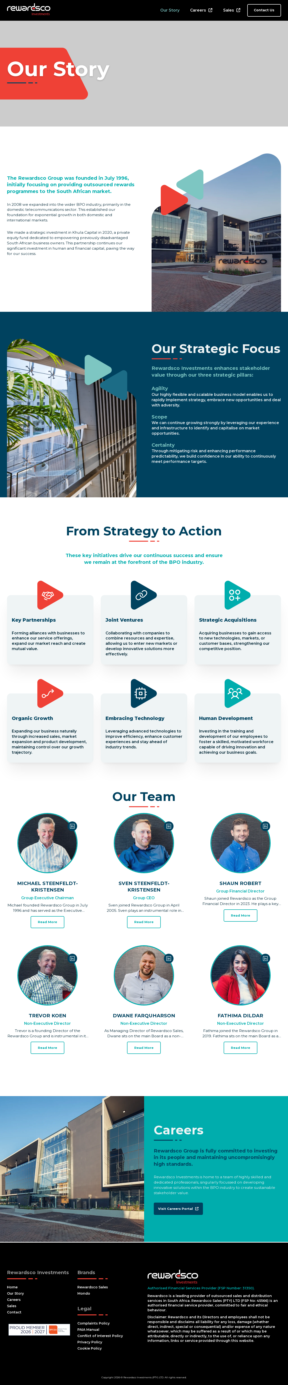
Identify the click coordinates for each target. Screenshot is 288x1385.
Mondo (83, 1294)
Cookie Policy (89, 1348)
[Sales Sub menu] (238, 10)
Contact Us (264, 10)
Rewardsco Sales (92, 1287)
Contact (14, 1312)
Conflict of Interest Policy (100, 1336)
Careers (198, 10)
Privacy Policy (89, 1342)
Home (12, 1287)
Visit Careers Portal (178, 1209)
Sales (228, 10)
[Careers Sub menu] (210, 10)
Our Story (170, 10)
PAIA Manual (88, 1329)
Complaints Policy (93, 1323)
